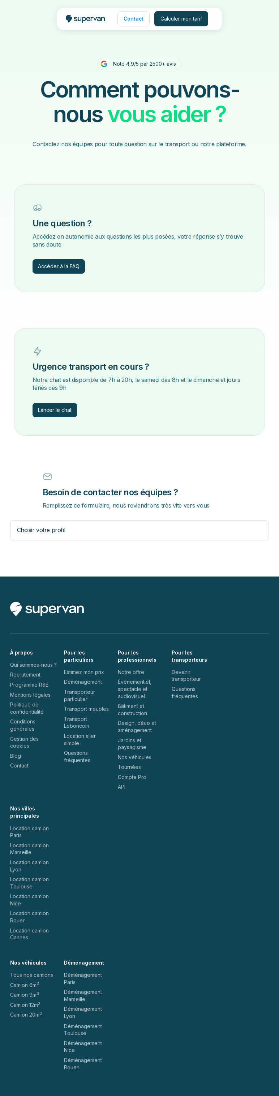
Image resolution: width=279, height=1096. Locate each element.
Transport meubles (86, 709)
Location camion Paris (29, 832)
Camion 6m (24, 985)
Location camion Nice (29, 899)
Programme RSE (29, 685)
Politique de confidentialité (27, 708)
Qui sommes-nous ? (33, 665)
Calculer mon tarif (181, 19)
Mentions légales (30, 695)
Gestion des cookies (24, 742)
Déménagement (83, 682)
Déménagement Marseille (83, 995)
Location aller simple (80, 739)
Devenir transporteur (186, 675)
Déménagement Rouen (83, 1063)
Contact (19, 765)
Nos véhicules (134, 757)
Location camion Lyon (29, 866)
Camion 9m (24, 994)
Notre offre (131, 672)
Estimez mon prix (84, 672)
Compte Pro (132, 777)
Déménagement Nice (83, 1046)
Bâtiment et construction (132, 709)
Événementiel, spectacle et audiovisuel (134, 689)
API (121, 787)
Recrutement (25, 674)
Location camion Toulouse (29, 883)
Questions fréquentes (77, 756)
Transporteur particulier (79, 695)
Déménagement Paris (83, 978)
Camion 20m (26, 1014)
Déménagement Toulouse (83, 1029)
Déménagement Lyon (83, 1012)
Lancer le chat (55, 410)
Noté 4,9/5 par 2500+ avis (144, 64)
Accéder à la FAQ (59, 266)
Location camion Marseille (29, 849)
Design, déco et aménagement (137, 726)
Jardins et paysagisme (132, 744)
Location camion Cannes (29, 934)
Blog (15, 756)
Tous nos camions (31, 975)
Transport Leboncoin (76, 722)
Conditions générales (22, 725)
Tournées (129, 767)
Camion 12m (25, 1004)
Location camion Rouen (29, 916)
